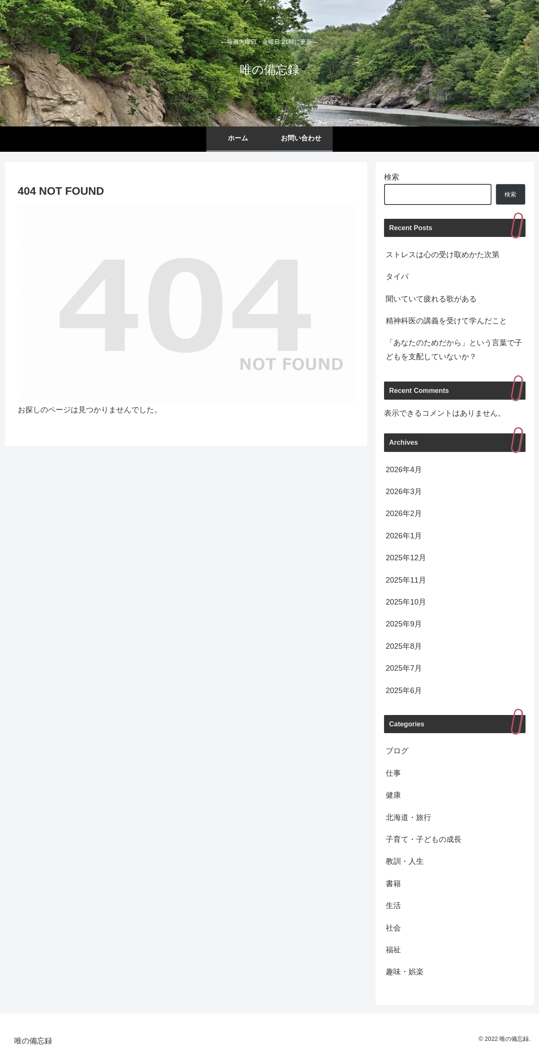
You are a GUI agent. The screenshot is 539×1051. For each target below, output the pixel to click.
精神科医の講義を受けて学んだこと (446, 321)
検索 (391, 177)
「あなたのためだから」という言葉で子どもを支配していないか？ (454, 349)
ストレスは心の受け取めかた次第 (442, 254)
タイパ (397, 276)
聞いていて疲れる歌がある (431, 299)
